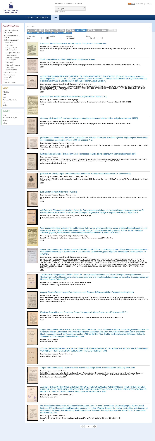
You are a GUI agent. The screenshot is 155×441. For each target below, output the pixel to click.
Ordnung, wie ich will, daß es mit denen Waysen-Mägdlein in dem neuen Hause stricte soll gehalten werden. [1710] (89, 118)
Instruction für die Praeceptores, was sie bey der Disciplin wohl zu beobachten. (73, 43)
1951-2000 (101, 30)
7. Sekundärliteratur (13, 65)
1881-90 (57, 33)
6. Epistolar (10, 62)
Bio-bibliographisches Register (11, 36)
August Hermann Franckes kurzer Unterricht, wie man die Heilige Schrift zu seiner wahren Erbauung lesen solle (87, 368)
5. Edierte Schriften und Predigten (12, 59)
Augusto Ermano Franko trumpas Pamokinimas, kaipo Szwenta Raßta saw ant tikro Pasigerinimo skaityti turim (87, 292)
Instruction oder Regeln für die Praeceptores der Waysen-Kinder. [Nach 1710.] (73, 96)
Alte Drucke (8, 33)
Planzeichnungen (10, 82)
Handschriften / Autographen (9, 76)
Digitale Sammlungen (68, 3)
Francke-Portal (9, 43)
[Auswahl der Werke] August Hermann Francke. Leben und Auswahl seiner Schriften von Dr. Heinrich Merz (85, 174)
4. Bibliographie (11, 55)
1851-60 (31, 33)
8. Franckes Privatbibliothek (11, 69)
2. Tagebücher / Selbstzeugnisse (11, 49)
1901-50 (91, 30)
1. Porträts (9, 45)
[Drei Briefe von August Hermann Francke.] (58, 192)
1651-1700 (38, 30)
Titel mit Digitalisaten (37, 17)
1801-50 (70, 30)
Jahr (4, 95)
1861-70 (40, 33)
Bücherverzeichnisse (11, 40)
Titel (4, 97)
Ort (4, 103)
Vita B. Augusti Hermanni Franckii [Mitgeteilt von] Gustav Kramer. (67, 59)
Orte (4, 115)
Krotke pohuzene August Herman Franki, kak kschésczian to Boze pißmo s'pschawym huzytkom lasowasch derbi (88, 154)
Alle (30, 30)
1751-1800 (59, 30)
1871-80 (49, 33)
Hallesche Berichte (10, 72)
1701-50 (49, 30)
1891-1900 (67, 33)
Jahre (5, 123)
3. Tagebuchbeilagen (13, 53)
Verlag (5, 105)
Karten (6, 79)
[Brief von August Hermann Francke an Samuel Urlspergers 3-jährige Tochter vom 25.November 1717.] (83, 312)
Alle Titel (6, 92)
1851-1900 (80, 30)
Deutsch (139, 4)
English (149, 4)
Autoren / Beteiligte (10, 100)
